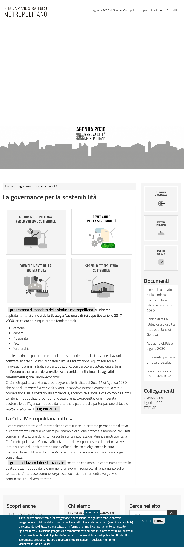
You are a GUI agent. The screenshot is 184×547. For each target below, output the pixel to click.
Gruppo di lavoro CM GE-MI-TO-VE (160, 374)
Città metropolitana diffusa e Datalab (161, 360)
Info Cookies (92, 515)
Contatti (172, 10)
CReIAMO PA (153, 397)
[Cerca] (172, 515)
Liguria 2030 (153, 402)
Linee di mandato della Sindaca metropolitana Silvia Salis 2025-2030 (159, 300)
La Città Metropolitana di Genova (25, 516)
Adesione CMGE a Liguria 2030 (160, 346)
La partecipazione (151, 10)
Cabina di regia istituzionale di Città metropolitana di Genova (161, 326)
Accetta (146, 524)
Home (9, 186)
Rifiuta (158, 523)
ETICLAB (150, 407)
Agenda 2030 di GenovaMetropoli (113, 10)
